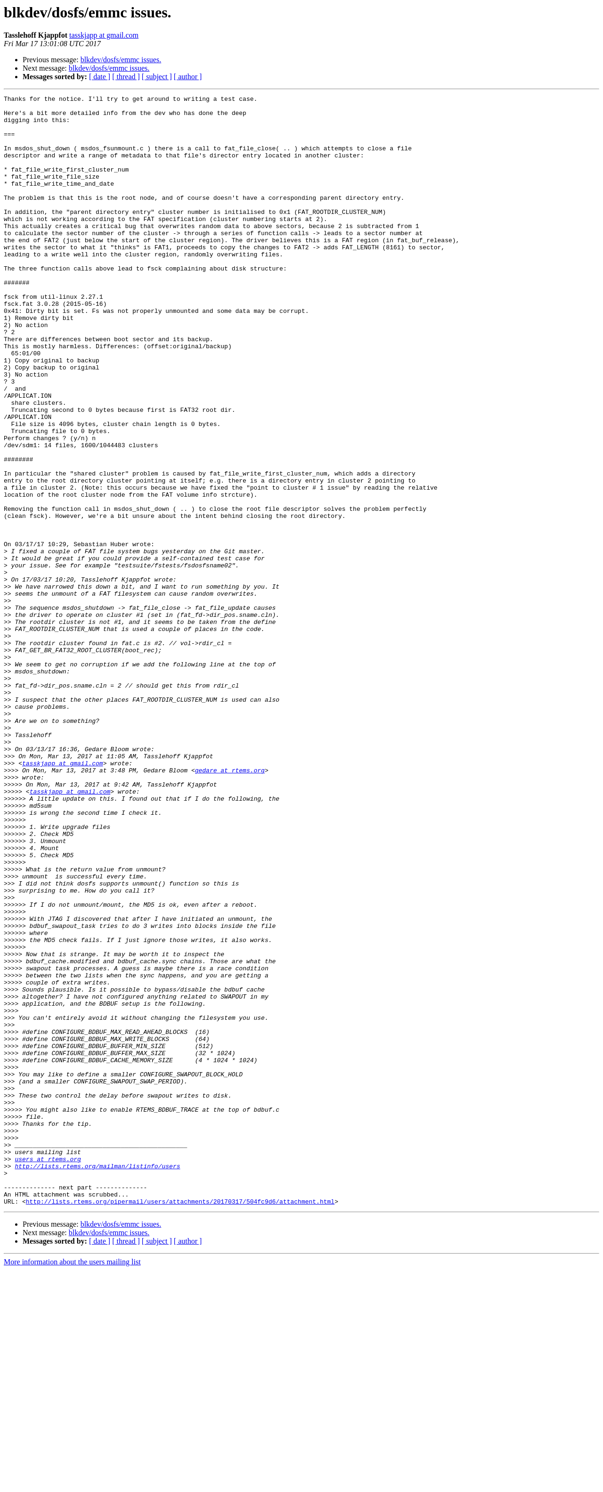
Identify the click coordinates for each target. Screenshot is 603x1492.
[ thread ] (126, 77)
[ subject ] (157, 77)
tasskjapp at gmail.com (104, 35)
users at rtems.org (48, 1372)
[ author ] (188, 77)
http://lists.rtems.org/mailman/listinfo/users (97, 1381)
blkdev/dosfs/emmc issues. (121, 60)
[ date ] (99, 77)
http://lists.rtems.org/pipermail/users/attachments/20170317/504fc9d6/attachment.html (180, 1423)
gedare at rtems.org (230, 906)
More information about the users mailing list (72, 1484)
